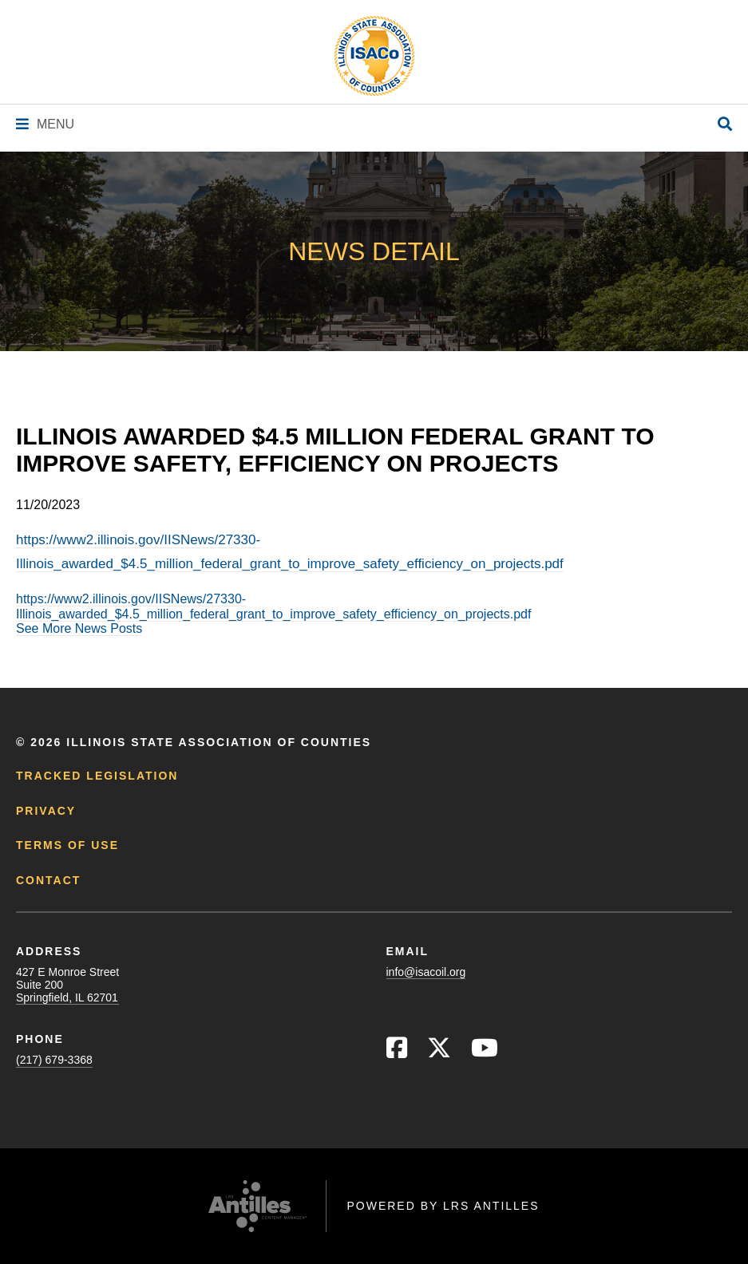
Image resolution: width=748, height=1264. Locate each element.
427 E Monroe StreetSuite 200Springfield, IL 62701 (67, 985)
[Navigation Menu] (45, 124)
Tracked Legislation (97, 775)
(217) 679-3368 (54, 1059)
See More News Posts (79, 628)
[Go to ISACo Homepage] (374, 56)
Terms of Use (67, 845)
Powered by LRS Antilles (442, 1205)
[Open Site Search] (725, 125)
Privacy (46, 810)
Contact (48, 880)
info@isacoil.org (426, 972)
